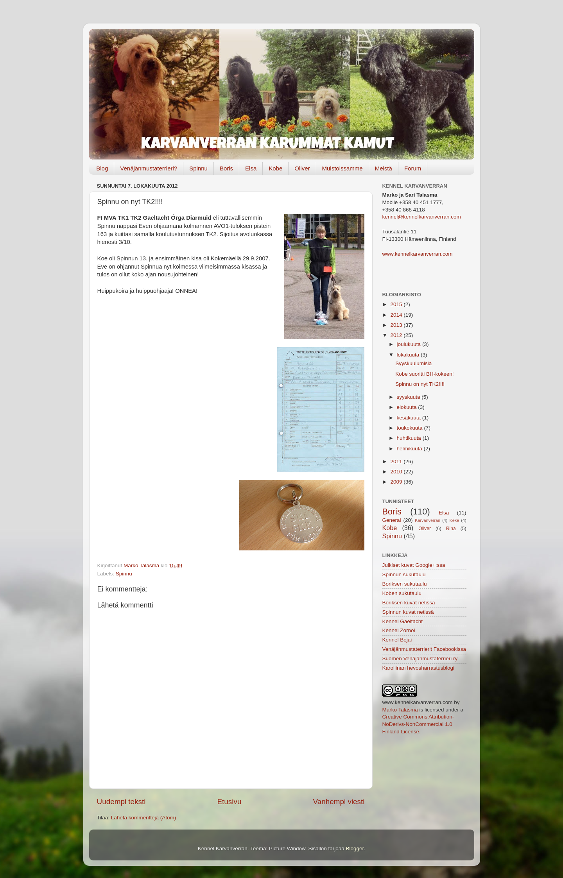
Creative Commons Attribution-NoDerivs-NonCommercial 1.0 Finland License (418, 724)
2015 (396, 304)
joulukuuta (409, 344)
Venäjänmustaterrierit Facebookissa (424, 649)
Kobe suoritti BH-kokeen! (424, 374)
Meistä (383, 168)
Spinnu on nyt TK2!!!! (420, 384)
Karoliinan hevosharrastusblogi (418, 668)
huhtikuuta (410, 438)
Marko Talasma (400, 710)
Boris (226, 168)
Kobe (275, 168)
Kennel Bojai (397, 640)
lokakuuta (409, 355)
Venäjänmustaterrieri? (148, 168)
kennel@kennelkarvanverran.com (421, 217)
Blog (102, 168)
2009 (396, 482)
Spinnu (198, 168)
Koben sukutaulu (402, 593)
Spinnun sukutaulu (404, 574)
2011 (396, 461)
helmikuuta (410, 449)
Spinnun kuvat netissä (408, 612)
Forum (412, 168)
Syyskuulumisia (413, 363)
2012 (396, 335)
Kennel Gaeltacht (402, 621)
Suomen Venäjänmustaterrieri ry (420, 658)
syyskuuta (409, 397)
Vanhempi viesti (339, 801)
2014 (396, 315)
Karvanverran (427, 520)
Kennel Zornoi (398, 630)
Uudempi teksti (121, 801)
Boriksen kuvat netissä (408, 603)
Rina (451, 528)
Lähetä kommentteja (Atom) (143, 818)
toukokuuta (410, 428)
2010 (396, 472)
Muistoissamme (342, 168)
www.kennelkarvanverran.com (417, 254)
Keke (454, 520)
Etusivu (229, 801)
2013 (396, 325)
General (391, 520)
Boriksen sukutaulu (404, 584)
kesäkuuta (409, 418)
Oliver (302, 168)
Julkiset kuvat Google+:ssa (413, 565)
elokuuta (407, 407)
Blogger (355, 848)
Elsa (250, 168)
